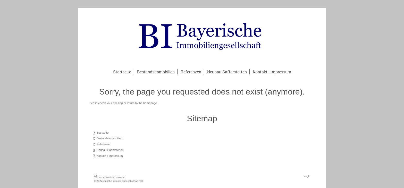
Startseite (102, 132)
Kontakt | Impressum (109, 155)
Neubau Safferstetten (110, 149)
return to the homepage (142, 103)
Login (307, 176)
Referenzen (103, 144)
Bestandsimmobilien (109, 138)
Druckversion (104, 177)
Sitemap (120, 177)
